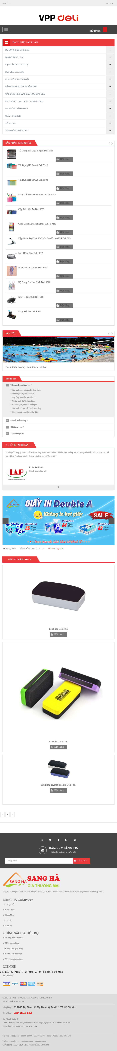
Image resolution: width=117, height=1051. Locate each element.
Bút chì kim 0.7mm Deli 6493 (32, 267)
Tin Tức (8, 920)
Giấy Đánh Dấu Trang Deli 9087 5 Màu (37, 224)
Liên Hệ (8, 926)
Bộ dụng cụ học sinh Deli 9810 (34, 282)
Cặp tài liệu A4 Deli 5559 (31, 209)
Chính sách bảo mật (13, 954)
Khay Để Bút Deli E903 (29, 311)
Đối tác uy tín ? (17, 427)
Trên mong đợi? (17, 433)
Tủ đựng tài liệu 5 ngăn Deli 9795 (35, 150)
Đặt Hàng (65, 159)
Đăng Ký (82, 861)
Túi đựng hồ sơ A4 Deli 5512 (33, 165)
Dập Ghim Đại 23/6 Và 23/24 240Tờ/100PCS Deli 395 (44, 238)
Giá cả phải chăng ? (19, 420)
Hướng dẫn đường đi (14, 938)
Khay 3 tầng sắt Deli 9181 (31, 297)
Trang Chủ (9, 904)
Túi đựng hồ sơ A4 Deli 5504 (33, 180)
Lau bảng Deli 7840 (58, 741)
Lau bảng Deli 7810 (58, 629)
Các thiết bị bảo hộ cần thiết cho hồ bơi (26, 367)
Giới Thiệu (9, 910)
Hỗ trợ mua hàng (12, 943)
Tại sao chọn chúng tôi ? (21, 385)
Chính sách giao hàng (14, 948)
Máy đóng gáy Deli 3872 (30, 253)
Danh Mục (9, 915)
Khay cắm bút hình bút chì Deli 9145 (37, 194)
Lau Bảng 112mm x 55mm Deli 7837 (58, 785)
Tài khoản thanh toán (13, 959)
